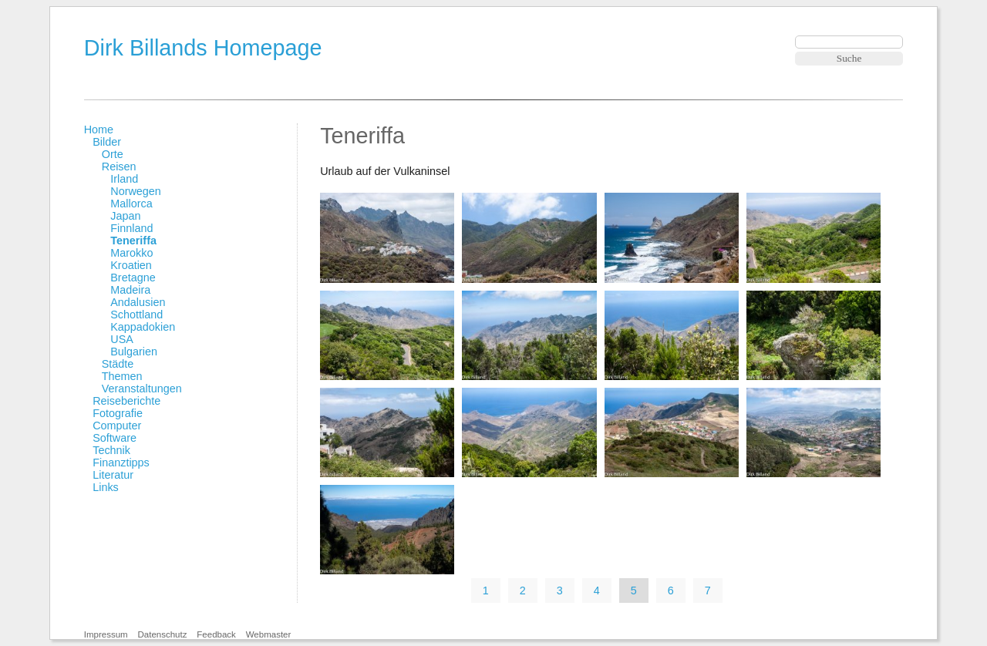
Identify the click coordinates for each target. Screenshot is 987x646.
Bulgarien (133, 351)
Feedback (216, 634)
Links (106, 487)
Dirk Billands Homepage (203, 47)
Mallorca (131, 203)
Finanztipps (121, 462)
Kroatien (131, 265)
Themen (122, 376)
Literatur (113, 475)
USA (121, 339)
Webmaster (268, 634)
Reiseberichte (126, 401)
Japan (125, 216)
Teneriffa (133, 240)
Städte (118, 364)
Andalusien (137, 302)
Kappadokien (142, 327)
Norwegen (135, 191)
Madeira (130, 290)
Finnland (131, 228)
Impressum (106, 634)
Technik (111, 450)
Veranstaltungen (142, 388)
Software (114, 438)
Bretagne (132, 277)
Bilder (107, 142)
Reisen (119, 166)
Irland (124, 179)
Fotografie (118, 413)
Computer (117, 425)
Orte (112, 154)
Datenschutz (162, 634)
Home (98, 129)
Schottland (136, 314)
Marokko (131, 253)
